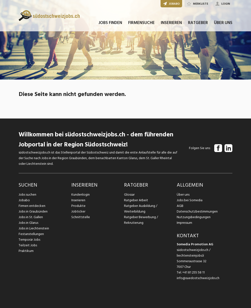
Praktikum (26, 251)
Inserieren (78, 200)
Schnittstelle (80, 217)
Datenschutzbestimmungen (197, 211)
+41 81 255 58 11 (193, 272)
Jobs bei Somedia (189, 200)
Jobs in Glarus (28, 222)
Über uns (183, 194)
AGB (180, 206)
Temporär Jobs (29, 239)
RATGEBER (198, 24)
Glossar (129, 194)
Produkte (78, 206)
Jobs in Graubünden (33, 211)
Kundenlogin (80, 194)
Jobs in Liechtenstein (34, 228)
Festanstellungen (31, 234)
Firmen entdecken (32, 206)
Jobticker (78, 211)
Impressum (184, 222)
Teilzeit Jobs (28, 245)
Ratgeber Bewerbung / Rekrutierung (141, 219)
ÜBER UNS (223, 24)
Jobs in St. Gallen (31, 217)
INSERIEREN (171, 24)
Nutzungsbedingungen (193, 217)
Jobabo (24, 200)
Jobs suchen (27, 194)
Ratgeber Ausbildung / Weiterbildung (140, 208)
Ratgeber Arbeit (136, 200)
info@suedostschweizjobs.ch (198, 278)
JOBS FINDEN (110, 24)
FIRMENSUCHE (141, 24)
